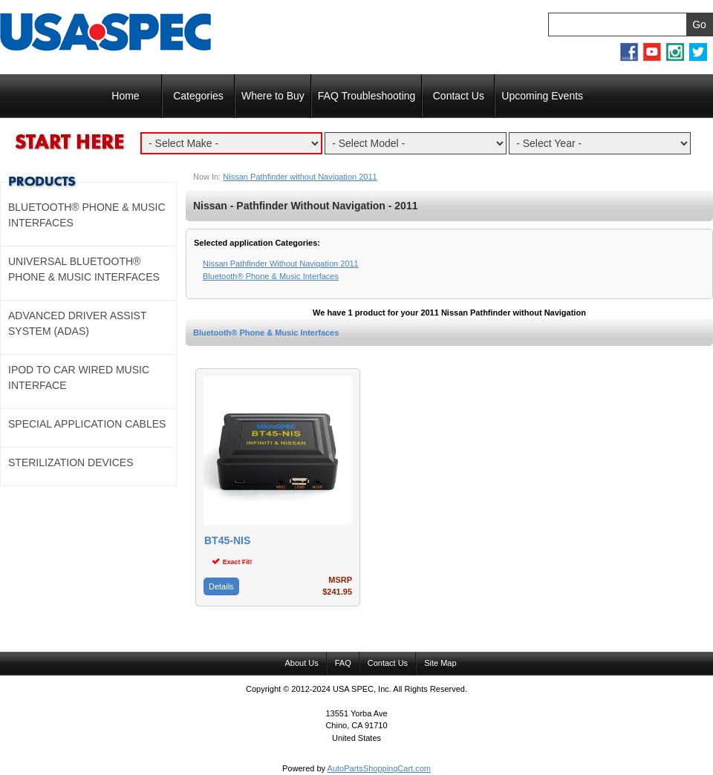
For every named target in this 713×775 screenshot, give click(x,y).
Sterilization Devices (71, 462)
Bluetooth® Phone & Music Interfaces (266, 332)
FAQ (343, 662)
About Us (301, 662)
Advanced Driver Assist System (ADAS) (77, 323)
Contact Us (458, 96)
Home (125, 96)
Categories (198, 96)
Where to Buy (273, 96)
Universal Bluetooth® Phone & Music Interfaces (84, 269)
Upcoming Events (542, 96)
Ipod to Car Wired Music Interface (78, 377)
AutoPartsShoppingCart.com (379, 768)
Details (221, 586)
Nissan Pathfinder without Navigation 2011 (300, 176)
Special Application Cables (87, 424)
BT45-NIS (227, 540)
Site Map (440, 662)
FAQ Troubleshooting (367, 96)
